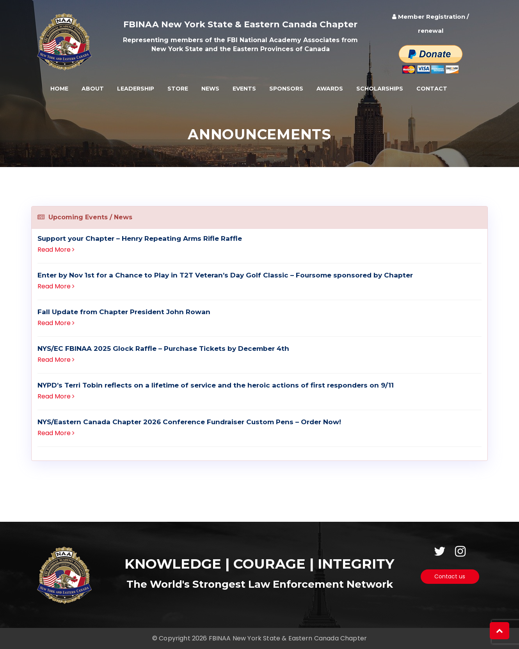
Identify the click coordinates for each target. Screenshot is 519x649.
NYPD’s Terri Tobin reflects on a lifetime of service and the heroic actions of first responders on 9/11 (215, 385)
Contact (431, 88)
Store (177, 88)
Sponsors (286, 88)
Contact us (449, 576)
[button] (499, 630)
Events (244, 88)
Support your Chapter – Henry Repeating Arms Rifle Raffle (139, 238)
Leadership (135, 88)
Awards (329, 88)
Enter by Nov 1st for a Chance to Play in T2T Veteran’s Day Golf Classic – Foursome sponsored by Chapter (225, 275)
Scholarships (379, 88)
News (210, 88)
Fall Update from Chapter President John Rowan (123, 312)
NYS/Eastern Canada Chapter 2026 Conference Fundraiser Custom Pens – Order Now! (189, 422)
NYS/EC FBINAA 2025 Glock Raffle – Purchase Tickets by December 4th (163, 348)
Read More (56, 249)
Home (59, 88)
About (93, 88)
